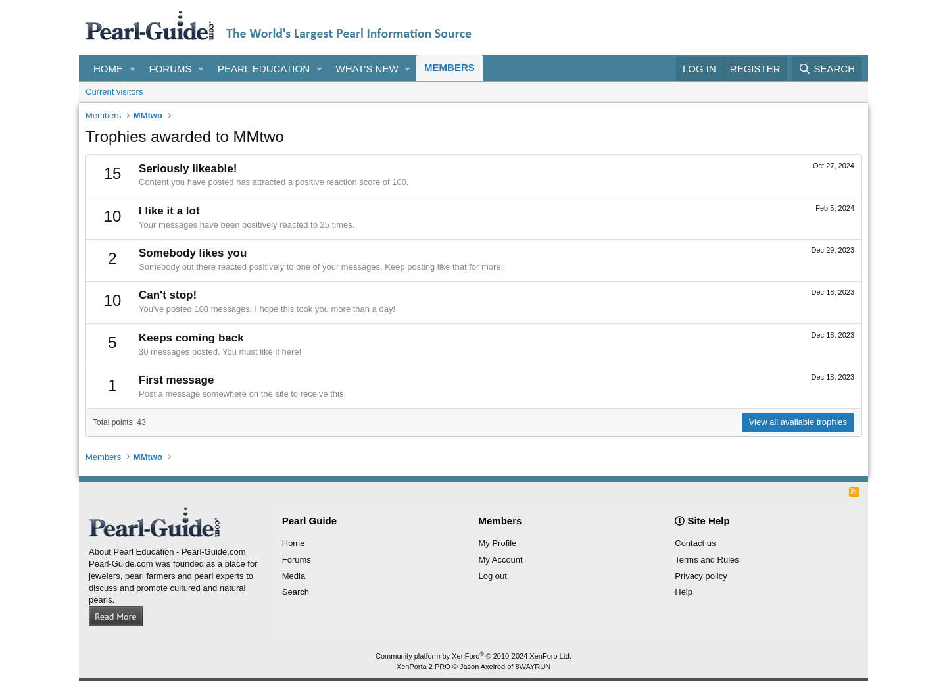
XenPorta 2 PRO (423, 666)
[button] (132, 69)
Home (108, 68)
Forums (170, 68)
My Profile (498, 543)
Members (449, 67)
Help (683, 592)
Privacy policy (701, 576)
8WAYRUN (532, 666)
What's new (367, 68)
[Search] (827, 69)
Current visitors (114, 92)
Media (293, 576)
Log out (493, 576)
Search (295, 592)
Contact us (695, 543)
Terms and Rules (707, 560)
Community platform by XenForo (473, 656)
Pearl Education (264, 68)
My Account (501, 560)
